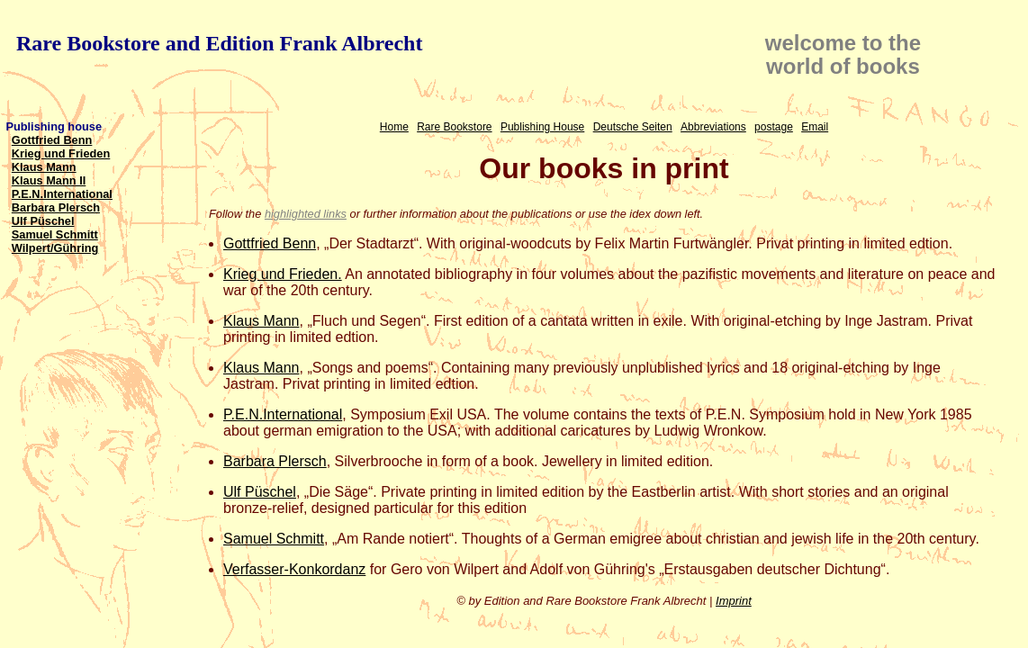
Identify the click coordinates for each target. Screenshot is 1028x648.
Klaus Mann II (49, 180)
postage (773, 127)
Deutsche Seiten (632, 127)
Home (394, 127)
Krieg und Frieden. (282, 274)
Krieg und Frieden (61, 153)
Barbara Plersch (56, 207)
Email (814, 127)
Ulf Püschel (43, 221)
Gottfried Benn (52, 140)
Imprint (734, 601)
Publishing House (542, 127)
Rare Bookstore (454, 127)
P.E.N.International (62, 194)
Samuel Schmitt (55, 234)
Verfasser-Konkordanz (294, 569)
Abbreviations (713, 127)
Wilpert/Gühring (55, 248)
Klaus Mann (44, 167)
